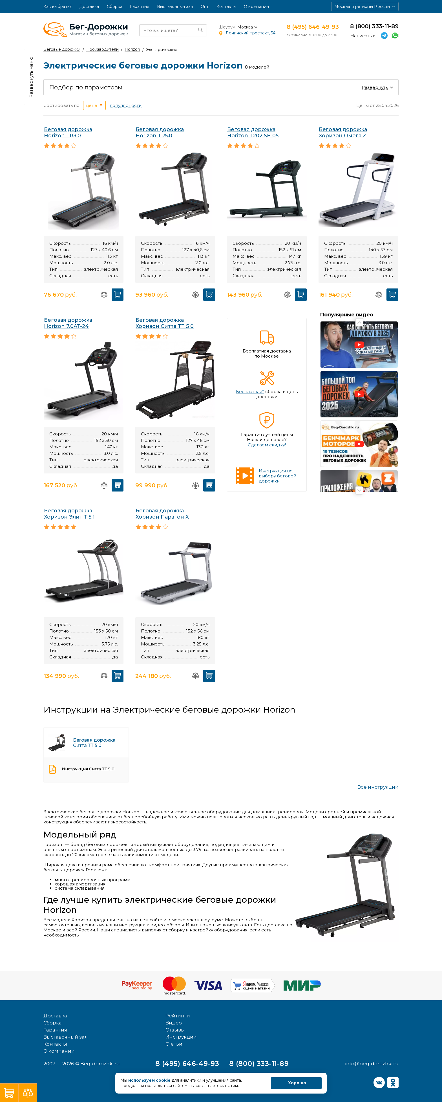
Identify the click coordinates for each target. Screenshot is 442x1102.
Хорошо (297, 1082)
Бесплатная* (250, 391)
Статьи (173, 1030)
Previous (359, 322)
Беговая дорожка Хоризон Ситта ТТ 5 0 (165, 323)
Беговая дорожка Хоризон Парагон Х (162, 514)
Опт (205, 6)
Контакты (226, 6)
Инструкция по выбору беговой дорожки (277, 476)
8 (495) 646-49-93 (313, 27)
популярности (126, 105)
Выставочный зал (175, 6)
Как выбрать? (57, 6)
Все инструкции (378, 787)
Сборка (115, 6)
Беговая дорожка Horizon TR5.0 (160, 132)
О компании (256, 6)
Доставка (89, 6)
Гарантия (139, 6)
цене (91, 105)
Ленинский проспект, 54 (250, 33)
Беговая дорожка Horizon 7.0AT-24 (68, 323)
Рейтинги (177, 1002)
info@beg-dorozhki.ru (372, 1050)
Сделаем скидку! (267, 445)
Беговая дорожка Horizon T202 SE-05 (253, 132)
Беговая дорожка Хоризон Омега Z (343, 132)
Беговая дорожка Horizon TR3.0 (68, 132)
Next (359, 490)
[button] (365, 6)
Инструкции (181, 1023)
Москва (245, 27)
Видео (173, 1009)
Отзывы (175, 1016)
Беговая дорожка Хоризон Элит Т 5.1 (69, 514)
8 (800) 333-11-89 (374, 26)
